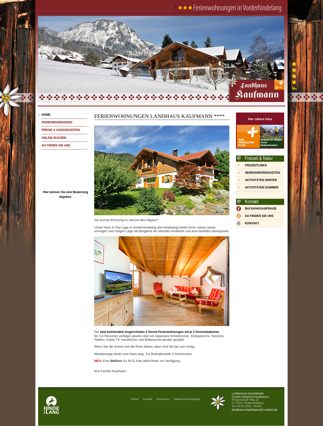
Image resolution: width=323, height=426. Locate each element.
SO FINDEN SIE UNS (56, 145)
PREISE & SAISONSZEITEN (61, 130)
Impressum (163, 399)
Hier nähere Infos (260, 119)
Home (134, 399)
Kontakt (147, 399)
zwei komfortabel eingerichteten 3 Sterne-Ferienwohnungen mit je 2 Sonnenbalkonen (159, 332)
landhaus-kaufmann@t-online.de (255, 410)
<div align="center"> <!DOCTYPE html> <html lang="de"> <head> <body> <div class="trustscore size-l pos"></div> (65, 174)
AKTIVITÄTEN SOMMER (262, 187)
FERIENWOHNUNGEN (57, 122)
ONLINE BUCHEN (54, 138)
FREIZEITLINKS (256, 165)
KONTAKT (252, 223)
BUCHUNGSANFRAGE (261, 208)
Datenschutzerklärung (187, 399)
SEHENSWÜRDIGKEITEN (262, 172)
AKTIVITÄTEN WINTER (261, 180)
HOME (46, 114)
